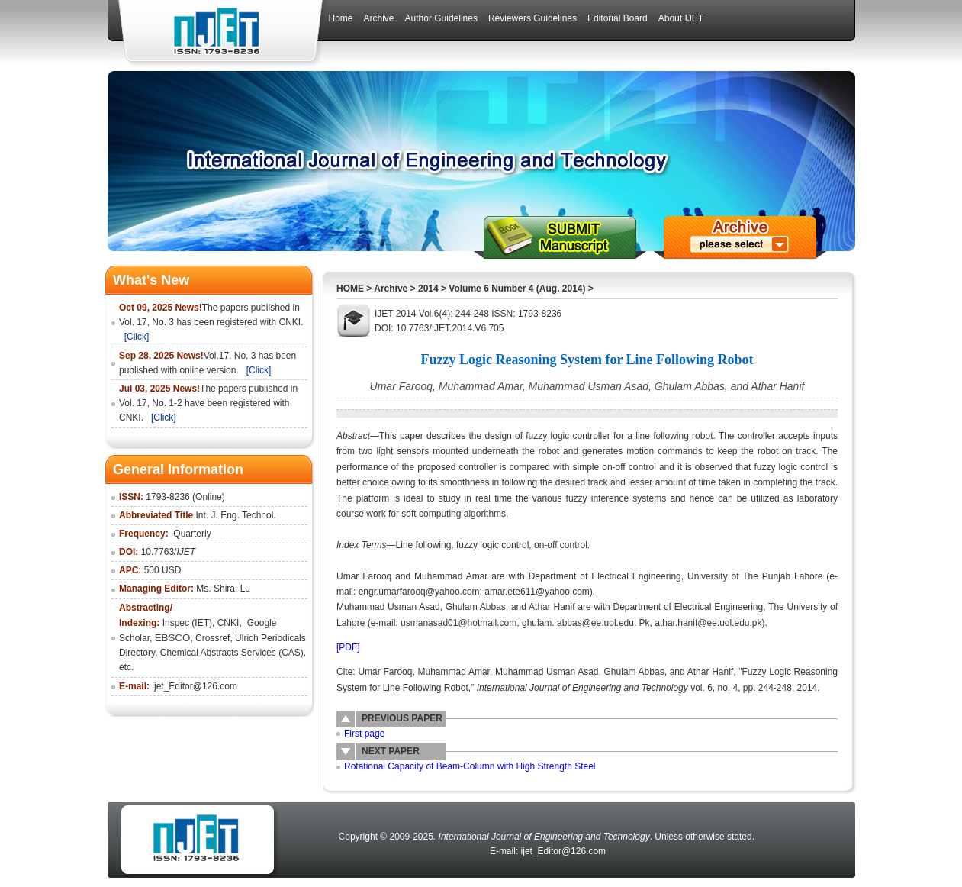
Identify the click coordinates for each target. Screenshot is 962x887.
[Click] (137, 336)
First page (364, 733)
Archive (390, 288)
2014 (428, 288)
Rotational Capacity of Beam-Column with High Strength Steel (470, 766)
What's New (151, 280)
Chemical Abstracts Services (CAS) (232, 652)
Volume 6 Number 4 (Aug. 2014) (517, 288)
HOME (350, 288)
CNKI (228, 623)
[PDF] (348, 647)
